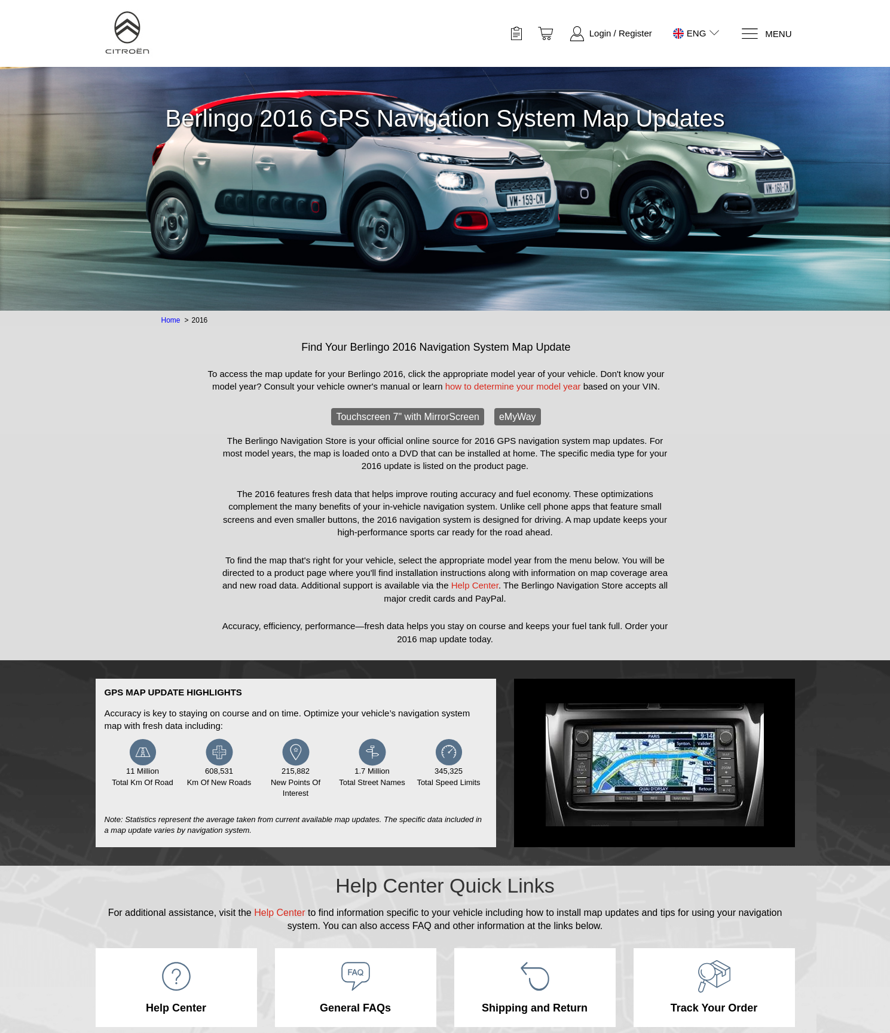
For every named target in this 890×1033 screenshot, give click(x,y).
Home (171, 320)
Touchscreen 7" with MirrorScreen (407, 417)
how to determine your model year (513, 386)
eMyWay (517, 417)
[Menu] (766, 34)
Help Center (474, 585)
